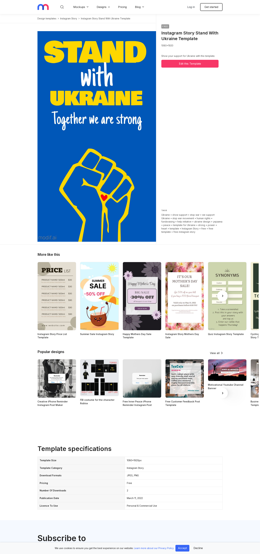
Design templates (46, 18)
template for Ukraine (184, 225)
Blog (138, 7)
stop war (194, 214)
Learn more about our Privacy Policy (154, 548)
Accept (182, 548)
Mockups (79, 7)
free (203, 228)
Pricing (122, 7)
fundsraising (168, 221)
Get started (211, 7)
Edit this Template (190, 63)
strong (201, 225)
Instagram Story (190, 228)
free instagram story (184, 231)
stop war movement (183, 218)
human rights (203, 218)
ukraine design (202, 221)
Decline (198, 548)
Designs (101, 7)
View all (215, 353)
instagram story (68, 18)
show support (179, 214)
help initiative (184, 221)
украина (217, 221)
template (174, 228)
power (211, 225)
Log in (191, 7)
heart (164, 228)
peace (166, 225)
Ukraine (165, 214)
